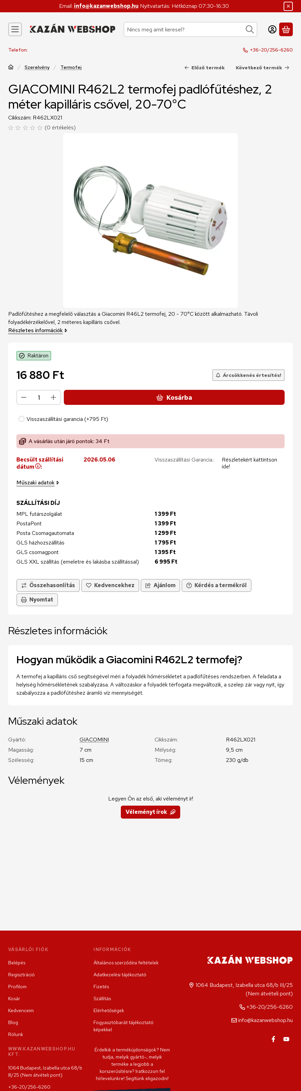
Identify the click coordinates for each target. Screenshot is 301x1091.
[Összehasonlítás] (48, 585)
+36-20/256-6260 (271, 50)
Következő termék (262, 68)
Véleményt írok (150, 812)
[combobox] (190, 29)
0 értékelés (61, 127)
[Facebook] (273, 1039)
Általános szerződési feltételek (126, 963)
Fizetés (101, 986)
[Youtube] (286, 1039)
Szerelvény (37, 67)
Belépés (16, 963)
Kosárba (174, 397)
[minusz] (24, 397)
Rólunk (15, 1034)
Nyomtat (37, 600)
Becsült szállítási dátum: (39, 463)
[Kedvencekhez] (110, 585)
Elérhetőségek (109, 1010)
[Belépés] (272, 29)
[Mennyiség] (38, 397)
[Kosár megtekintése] (286, 29)
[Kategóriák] (15, 29)
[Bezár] (288, 6)
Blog (13, 1022)
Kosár (14, 998)
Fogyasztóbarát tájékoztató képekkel (124, 1026)
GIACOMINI (94, 739)
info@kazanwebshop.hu (106, 6)
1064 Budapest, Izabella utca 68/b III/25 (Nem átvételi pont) (45, 1071)
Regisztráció (21, 975)
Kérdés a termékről (216, 585)
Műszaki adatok (37, 482)
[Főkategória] (11, 68)
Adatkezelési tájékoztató (120, 975)
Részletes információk (37, 330)
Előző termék (204, 68)
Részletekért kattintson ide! (249, 463)
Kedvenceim (21, 1010)
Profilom (17, 986)
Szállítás (102, 998)
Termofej (71, 67)
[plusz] (53, 397)
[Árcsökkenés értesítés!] (248, 375)
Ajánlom (160, 585)
